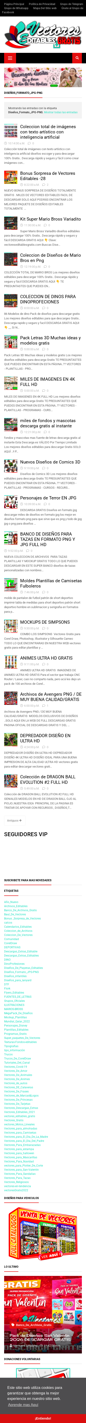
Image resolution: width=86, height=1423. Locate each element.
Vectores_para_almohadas (20, 1128)
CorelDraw (10, 943)
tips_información (14, 1050)
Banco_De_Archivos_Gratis (20, 910)
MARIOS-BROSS (13, 1009)
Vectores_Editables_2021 (19, 1112)
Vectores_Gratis (13, 1120)
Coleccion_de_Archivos (18, 930)
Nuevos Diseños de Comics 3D (50, 462)
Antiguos (14, 820)
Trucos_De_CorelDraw (17, 1058)
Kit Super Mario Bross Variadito (50, 219)
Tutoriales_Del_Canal (17, 1062)
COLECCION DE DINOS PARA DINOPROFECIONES (48, 299)
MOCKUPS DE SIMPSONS (45, 622)
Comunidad (11, 939)
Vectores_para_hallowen (19, 1153)
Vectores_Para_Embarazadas (22, 1145)
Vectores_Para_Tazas (17, 1178)
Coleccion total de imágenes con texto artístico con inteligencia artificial (48, 132)
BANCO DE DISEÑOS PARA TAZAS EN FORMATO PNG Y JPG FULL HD (47, 539)
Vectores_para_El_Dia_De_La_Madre (26, 1136)
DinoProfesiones (14, 963)
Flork (7, 988)
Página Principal (14, 4)
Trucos (8, 1054)
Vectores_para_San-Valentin (21, 1169)
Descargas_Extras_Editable (20, 951)
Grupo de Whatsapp (16, 8)
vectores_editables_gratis (19, 1116)
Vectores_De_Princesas (18, 1099)
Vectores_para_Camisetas (20, 1132)
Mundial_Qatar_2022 (17, 1021)
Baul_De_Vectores (15, 914)
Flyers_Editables (14, 992)
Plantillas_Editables (16, 1029)
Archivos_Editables (16, 906)
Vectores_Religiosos (16, 1182)
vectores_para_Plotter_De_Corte (23, 1165)
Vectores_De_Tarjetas (17, 1103)
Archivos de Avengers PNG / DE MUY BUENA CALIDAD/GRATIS (51, 697)
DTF (6, 984)
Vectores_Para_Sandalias (20, 1173)
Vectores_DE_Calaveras (18, 1087)
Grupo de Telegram (71, 4)
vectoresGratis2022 (16, 1190)
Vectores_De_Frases (16, 1091)
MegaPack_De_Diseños (18, 1013)
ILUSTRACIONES (14, 1005)
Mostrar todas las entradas (61, 112)
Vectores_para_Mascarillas (20, 1157)
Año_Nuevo (11, 902)
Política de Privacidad (42, 4)
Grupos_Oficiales (14, 1001)
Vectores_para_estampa (19, 1149)
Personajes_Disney (15, 1025)
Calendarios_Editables (18, 926)
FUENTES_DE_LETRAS (17, 996)
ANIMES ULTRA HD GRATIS (46, 658)
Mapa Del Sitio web (45, 8)
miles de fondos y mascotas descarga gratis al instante (48, 423)
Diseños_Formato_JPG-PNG (21, 972)
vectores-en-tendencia (17, 1186)
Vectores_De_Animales (18, 1075)
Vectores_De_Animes (17, 1079)
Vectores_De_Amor (15, 1071)
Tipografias (11, 1046)
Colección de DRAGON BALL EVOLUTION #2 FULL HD (47, 779)
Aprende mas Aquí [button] (23, 1405)
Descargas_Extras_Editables (21, 955)
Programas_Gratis (15, 1033)
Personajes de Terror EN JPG (48, 498)
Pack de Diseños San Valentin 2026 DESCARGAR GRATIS (40, 1337)
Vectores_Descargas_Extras (21, 1108)
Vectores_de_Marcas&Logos (21, 1095)
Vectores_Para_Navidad (19, 1161)
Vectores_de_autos (15, 1083)
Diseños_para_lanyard (17, 980)
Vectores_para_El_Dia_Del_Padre (24, 1141)
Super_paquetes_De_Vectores (22, 1038)
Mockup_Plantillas (15, 1017)
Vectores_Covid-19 (15, 1066)
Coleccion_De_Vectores (18, 935)
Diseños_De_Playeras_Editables (23, 968)
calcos (8, 922)
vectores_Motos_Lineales (19, 1124)
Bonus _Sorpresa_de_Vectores (22, 918)
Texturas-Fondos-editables (20, 1042)
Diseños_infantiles (15, 976)
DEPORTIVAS (12, 947)
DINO (7, 959)
